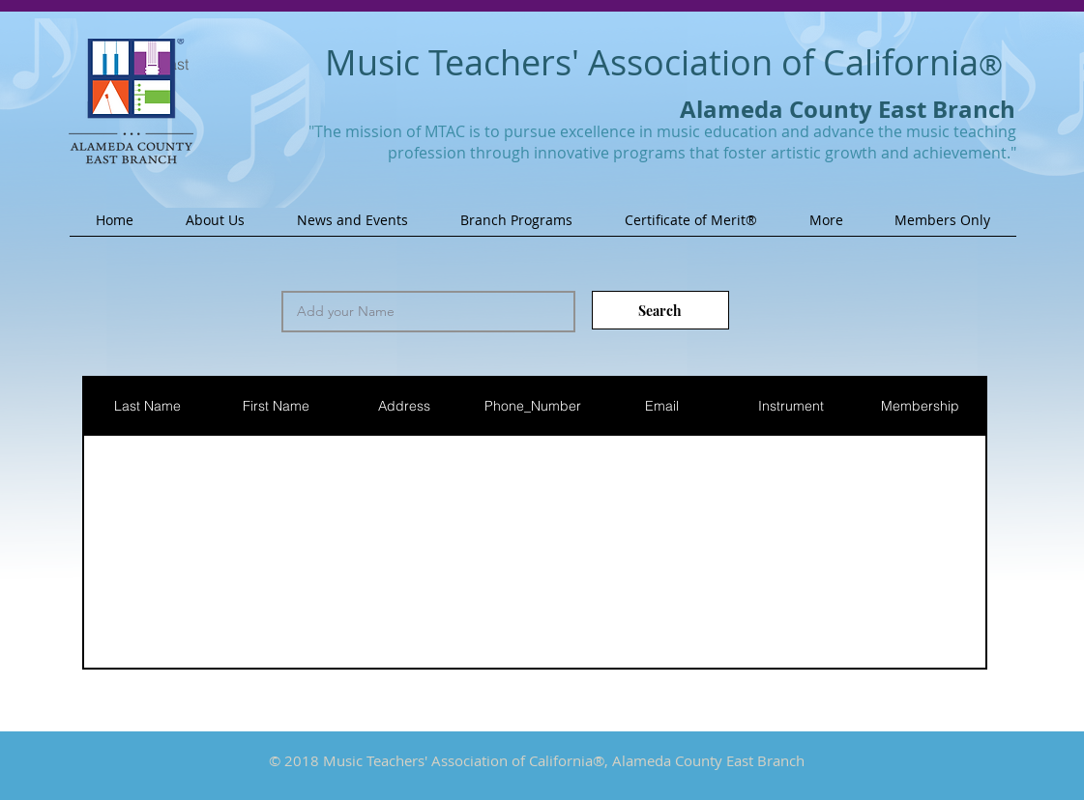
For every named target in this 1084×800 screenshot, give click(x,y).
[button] (215, 226)
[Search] (660, 310)
